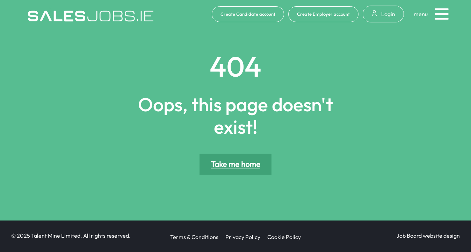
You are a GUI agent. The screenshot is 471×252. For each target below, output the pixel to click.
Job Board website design (428, 235)
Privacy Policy (242, 236)
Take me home (235, 164)
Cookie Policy (284, 236)
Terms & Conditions (194, 236)
